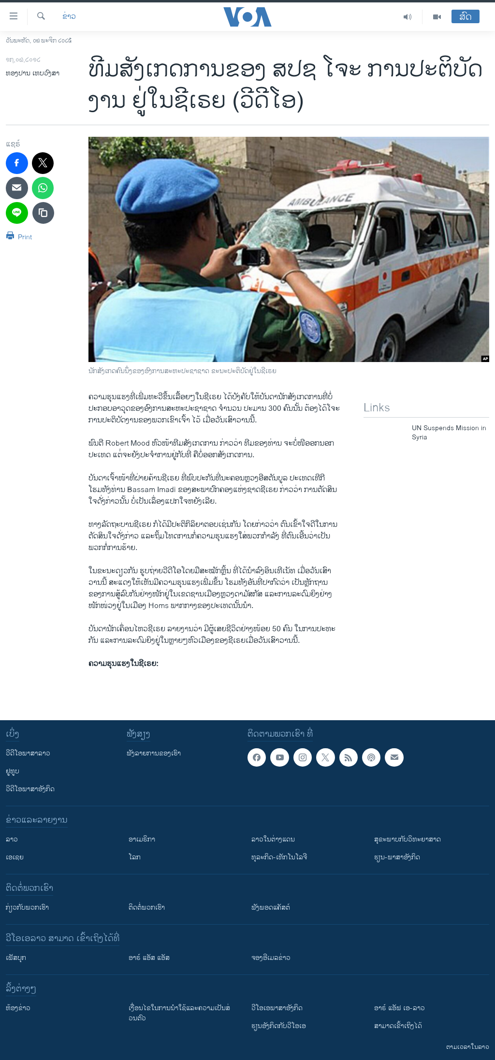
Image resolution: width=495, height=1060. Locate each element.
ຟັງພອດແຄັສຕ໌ (270, 907)
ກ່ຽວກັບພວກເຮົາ (27, 907)
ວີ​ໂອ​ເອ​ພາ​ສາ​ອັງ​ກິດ (277, 1008)
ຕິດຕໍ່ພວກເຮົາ (147, 907)
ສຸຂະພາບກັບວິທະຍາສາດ (407, 839)
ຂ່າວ (69, 17)
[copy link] (43, 213)
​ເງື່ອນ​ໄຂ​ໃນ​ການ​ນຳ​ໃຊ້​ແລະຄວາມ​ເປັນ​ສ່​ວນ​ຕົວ (179, 1013)
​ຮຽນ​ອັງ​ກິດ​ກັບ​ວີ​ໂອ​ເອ (278, 1026)
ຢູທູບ (12, 771)
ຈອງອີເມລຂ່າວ (271, 958)
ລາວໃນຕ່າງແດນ (273, 839)
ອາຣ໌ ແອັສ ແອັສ (149, 958)
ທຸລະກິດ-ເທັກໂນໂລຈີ (279, 857)
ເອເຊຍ (15, 857)
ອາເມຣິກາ (142, 839)
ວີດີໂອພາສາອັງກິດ (30, 789)
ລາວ (12, 839)
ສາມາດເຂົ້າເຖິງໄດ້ (398, 1026)
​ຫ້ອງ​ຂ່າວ (18, 1008)
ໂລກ (135, 857)
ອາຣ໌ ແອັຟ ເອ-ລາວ (399, 1008)
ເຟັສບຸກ (16, 958)
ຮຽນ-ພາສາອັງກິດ (397, 857)
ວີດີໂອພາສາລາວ (28, 753)
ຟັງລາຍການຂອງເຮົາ (154, 753)
